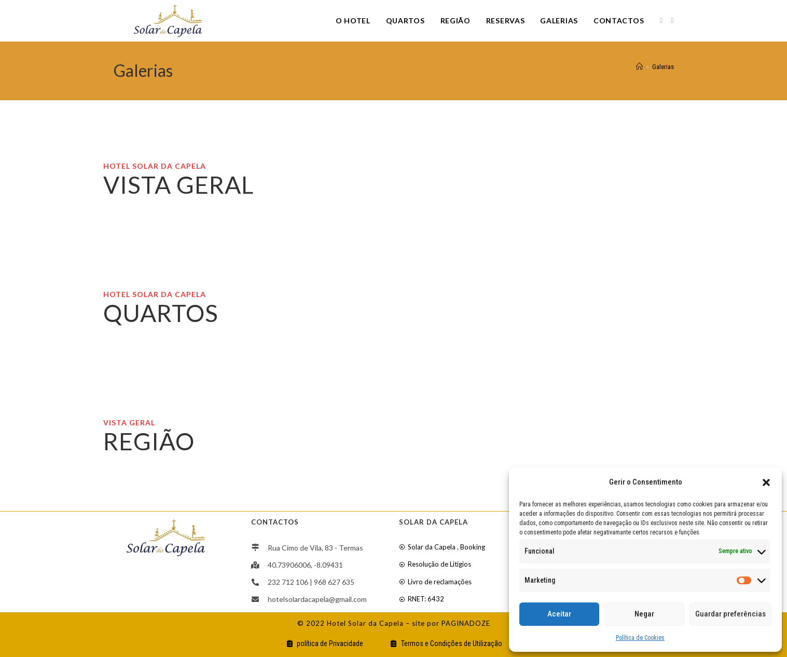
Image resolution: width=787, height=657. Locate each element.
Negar (644, 614)
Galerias (663, 67)
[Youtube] (672, 20)
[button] (766, 482)
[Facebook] (661, 20)
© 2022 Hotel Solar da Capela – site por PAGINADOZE (393, 623)
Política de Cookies (640, 637)
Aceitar (559, 614)
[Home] (639, 67)
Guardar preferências (730, 614)
